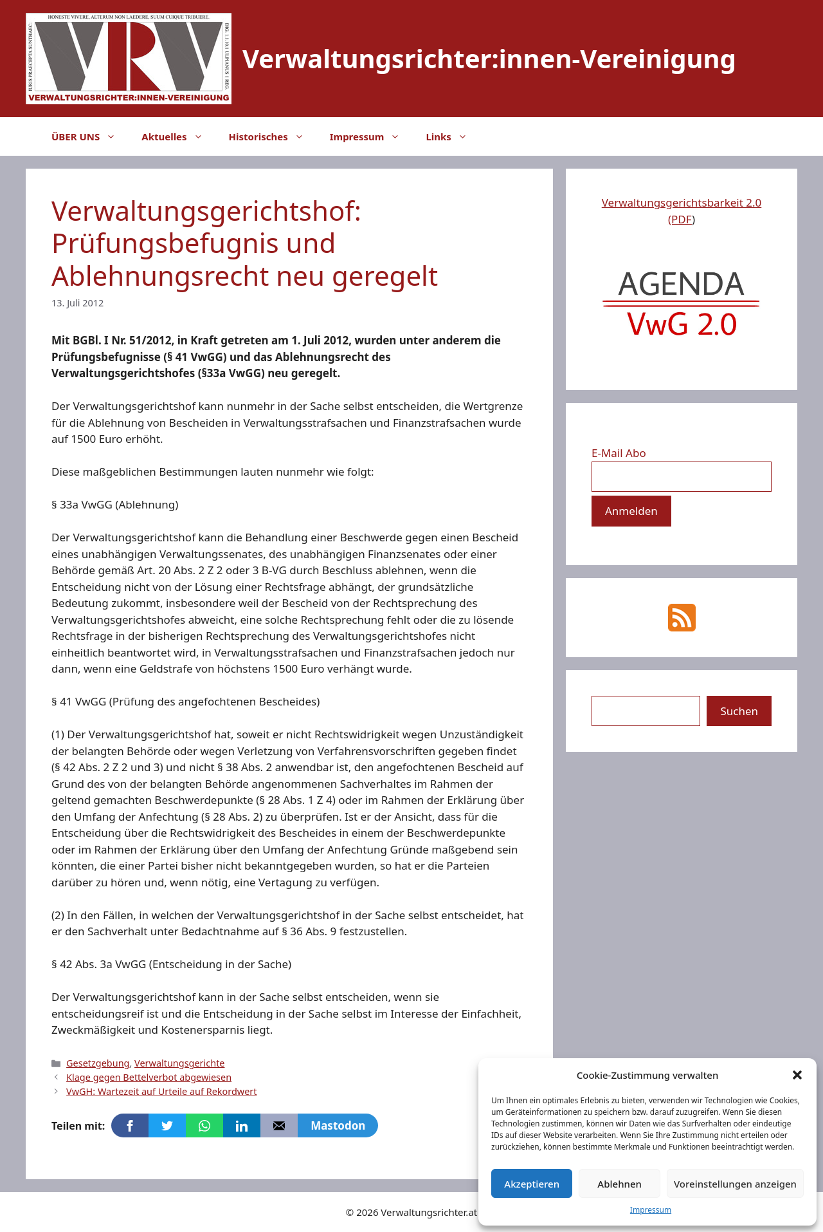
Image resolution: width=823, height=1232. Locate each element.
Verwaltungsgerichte (179, 1063)
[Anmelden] (631, 511)
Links (453, 136)
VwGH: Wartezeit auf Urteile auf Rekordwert (161, 1091)
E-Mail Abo (619, 452)
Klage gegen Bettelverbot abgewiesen (148, 1077)
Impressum (650, 1209)
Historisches (273, 136)
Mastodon (338, 1125)
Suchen (739, 711)
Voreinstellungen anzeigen (735, 1183)
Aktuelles (178, 136)
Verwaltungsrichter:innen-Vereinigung (489, 58)
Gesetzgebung (97, 1063)
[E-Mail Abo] (682, 477)
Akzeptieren (531, 1183)
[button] (797, 1075)
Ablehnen (619, 1183)
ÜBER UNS (90, 136)
